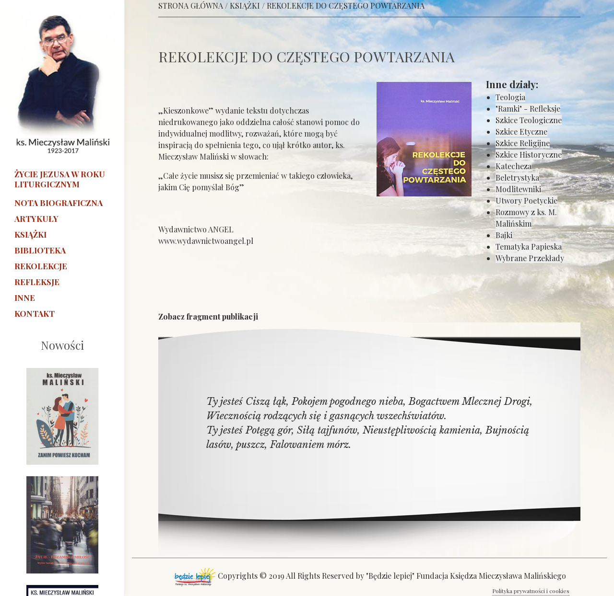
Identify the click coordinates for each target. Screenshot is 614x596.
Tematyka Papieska (529, 246)
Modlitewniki (518, 189)
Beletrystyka (517, 177)
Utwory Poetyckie (526, 200)
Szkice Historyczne (529, 154)
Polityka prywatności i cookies (530, 591)
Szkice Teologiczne (529, 120)
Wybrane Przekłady (530, 258)
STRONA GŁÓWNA (190, 5)
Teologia (510, 97)
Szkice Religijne (523, 143)
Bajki (504, 235)
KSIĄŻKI (245, 5)
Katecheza (513, 166)
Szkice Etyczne (521, 131)
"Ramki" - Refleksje (528, 108)
